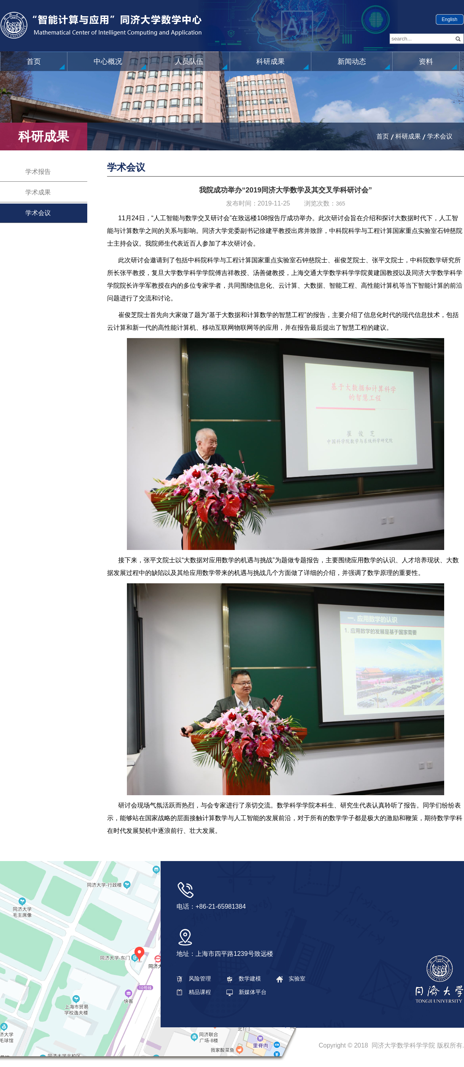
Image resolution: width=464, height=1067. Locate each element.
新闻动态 (351, 61)
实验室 (290, 978)
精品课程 (193, 992)
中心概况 (108, 61)
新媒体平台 (246, 992)
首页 (34, 61)
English (449, 19)
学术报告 (38, 171)
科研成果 (270, 61)
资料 (426, 61)
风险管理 (193, 978)
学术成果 (38, 192)
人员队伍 (189, 61)
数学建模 (243, 978)
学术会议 (439, 136)
